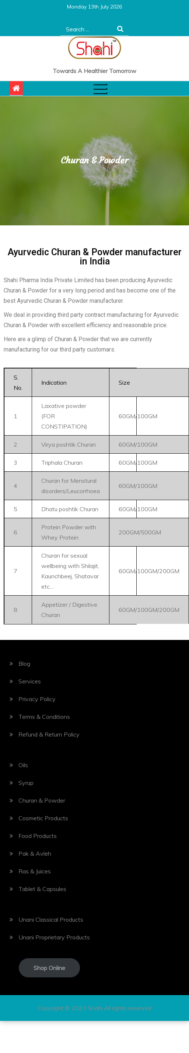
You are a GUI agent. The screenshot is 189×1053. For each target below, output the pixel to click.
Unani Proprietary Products (54, 937)
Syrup (26, 782)
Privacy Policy (37, 699)
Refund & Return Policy (49, 734)
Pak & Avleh (34, 853)
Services (29, 681)
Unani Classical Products (50, 919)
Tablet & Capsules (42, 889)
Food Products (37, 835)
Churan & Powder (41, 800)
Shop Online (49, 967)
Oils (23, 765)
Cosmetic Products (43, 818)
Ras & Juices (34, 871)
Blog (24, 663)
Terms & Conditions (44, 716)
